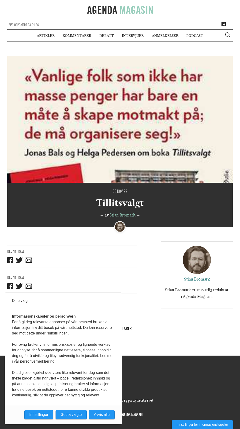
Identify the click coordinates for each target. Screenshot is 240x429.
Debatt (106, 36)
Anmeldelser (165, 36)
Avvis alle (102, 415)
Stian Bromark (122, 215)
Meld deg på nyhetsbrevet (132, 400)
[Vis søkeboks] (228, 35)
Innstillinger (38, 415)
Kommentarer (77, 36)
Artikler (46, 36)
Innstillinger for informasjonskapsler (202, 424)
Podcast (194, 36)
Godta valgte (71, 415)
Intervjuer (133, 36)
